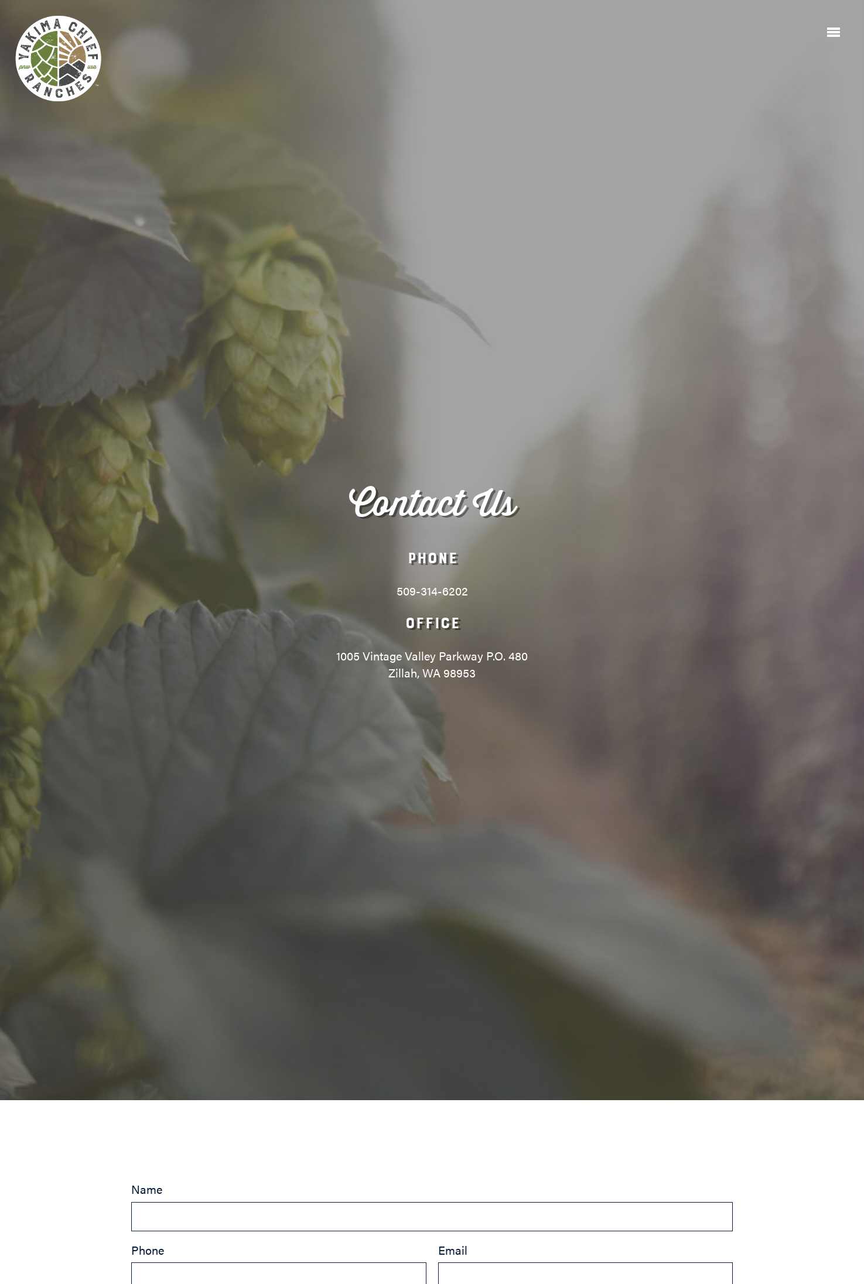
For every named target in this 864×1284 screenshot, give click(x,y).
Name (432, 1206)
